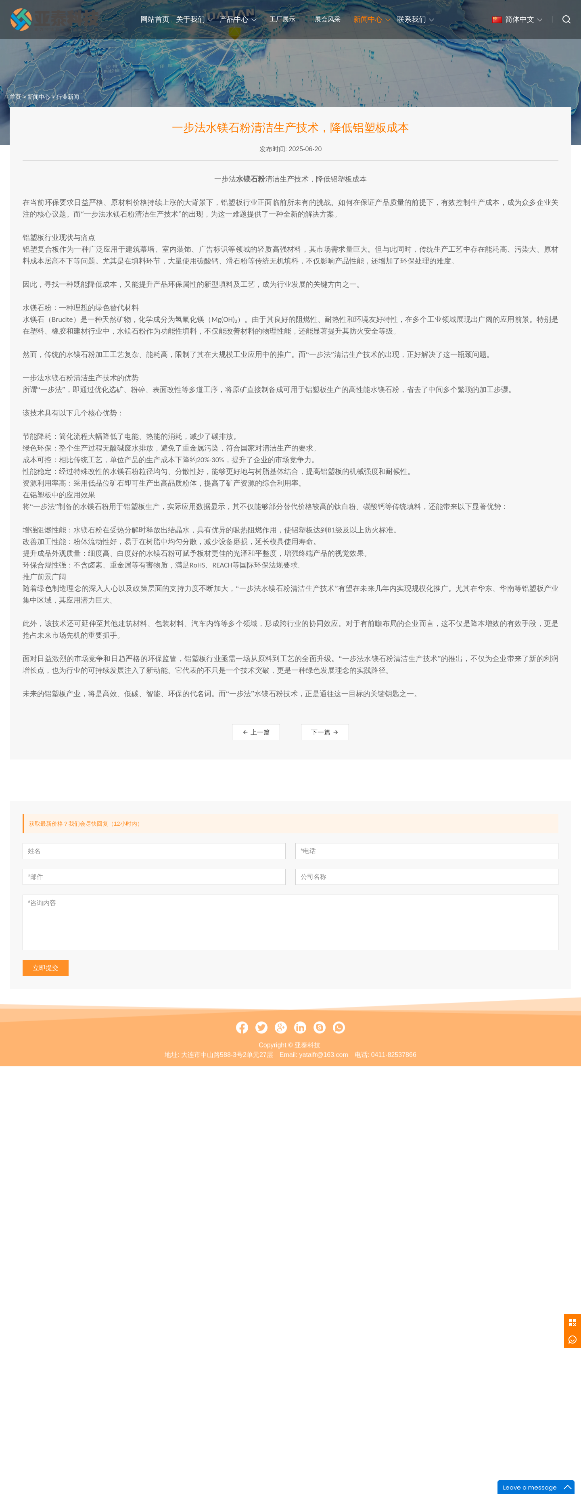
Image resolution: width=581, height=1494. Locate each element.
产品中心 (234, 19)
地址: (172, 1084)
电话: (362, 1084)
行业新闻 (67, 104)
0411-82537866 (393, 1084)
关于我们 (190, 19)
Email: (288, 1084)
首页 (15, 104)
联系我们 (411, 19)
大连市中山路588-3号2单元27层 (227, 1084)
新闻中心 (367, 19)
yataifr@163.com (323, 1084)
